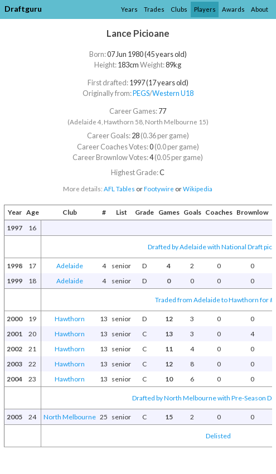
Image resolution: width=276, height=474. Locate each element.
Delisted (218, 436)
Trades (154, 9)
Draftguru (23, 8)
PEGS (141, 93)
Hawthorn (70, 319)
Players (205, 9)
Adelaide (69, 266)
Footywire (159, 188)
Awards (233, 9)
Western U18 (172, 93)
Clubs (179, 9)
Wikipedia (197, 188)
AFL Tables (119, 188)
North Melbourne (69, 417)
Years (129, 9)
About (259, 9)
